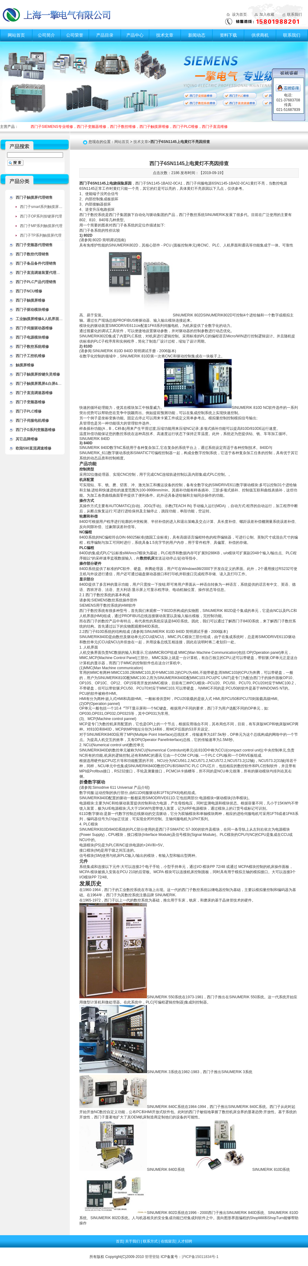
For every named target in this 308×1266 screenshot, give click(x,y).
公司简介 (46, 35)
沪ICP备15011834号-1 (200, 1257)
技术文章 (164, 35)
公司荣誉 (74, 35)
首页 (119, 1241)
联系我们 (294, 14)
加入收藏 (266, 14)
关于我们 (133, 1241)
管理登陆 (152, 1257)
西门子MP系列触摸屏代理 (41, 226)
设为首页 (239, 14)
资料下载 (228, 35)
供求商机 (260, 35)
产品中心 (135, 35)
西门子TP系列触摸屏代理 (40, 235)
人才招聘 (184, 1241)
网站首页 (16, 35)
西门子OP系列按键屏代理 (41, 216)
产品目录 (104, 35)
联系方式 (151, 1241)
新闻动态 (196, 35)
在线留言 (168, 1241)
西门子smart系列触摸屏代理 (43, 207)
